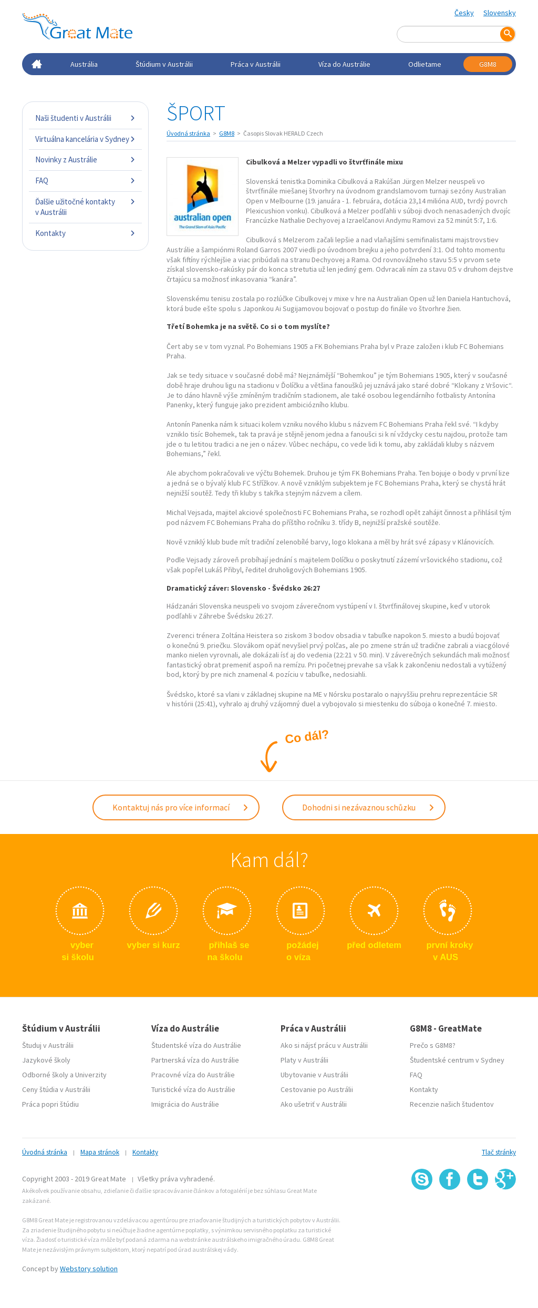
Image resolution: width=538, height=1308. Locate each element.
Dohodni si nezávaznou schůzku (368, 806)
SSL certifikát (478, 1211)
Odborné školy (45, 1073)
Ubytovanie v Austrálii (314, 1073)
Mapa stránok (99, 1151)
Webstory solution (89, 1267)
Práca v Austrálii (256, 64)
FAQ (85, 181)
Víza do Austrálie (344, 64)
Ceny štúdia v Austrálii (56, 1088)
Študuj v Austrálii (48, 1044)
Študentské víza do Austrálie (196, 1044)
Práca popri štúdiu (50, 1103)
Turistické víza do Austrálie (193, 1088)
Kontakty (85, 233)
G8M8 (487, 64)
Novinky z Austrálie (85, 159)
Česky (464, 12)
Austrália (84, 64)
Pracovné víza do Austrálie (193, 1073)
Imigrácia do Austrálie (185, 1103)
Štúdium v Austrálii (164, 64)
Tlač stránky (499, 1151)
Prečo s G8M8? (433, 1044)
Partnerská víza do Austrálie (195, 1059)
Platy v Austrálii (304, 1059)
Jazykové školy (46, 1059)
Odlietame (424, 64)
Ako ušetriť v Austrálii (314, 1103)
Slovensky (499, 12)
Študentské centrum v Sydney (457, 1059)
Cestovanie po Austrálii (317, 1088)
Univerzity (91, 1073)
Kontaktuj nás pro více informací (180, 806)
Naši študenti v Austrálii (85, 118)
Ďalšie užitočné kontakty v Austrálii (85, 207)
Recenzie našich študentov (452, 1103)
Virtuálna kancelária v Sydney (85, 139)
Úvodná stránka (188, 133)
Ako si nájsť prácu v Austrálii (324, 1044)
